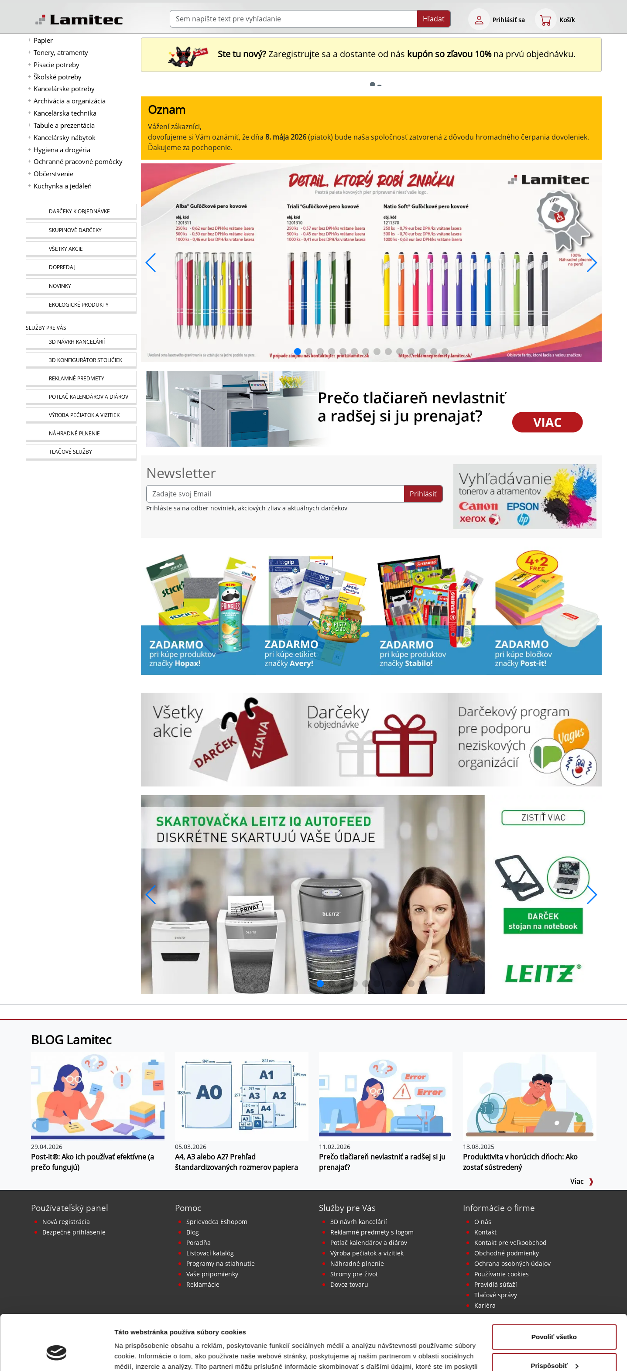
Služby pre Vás (347, 1208)
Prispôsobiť (554, 1318)
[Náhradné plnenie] (81, 433)
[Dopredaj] (81, 268)
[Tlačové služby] (81, 452)
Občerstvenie (53, 173)
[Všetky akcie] (81, 249)
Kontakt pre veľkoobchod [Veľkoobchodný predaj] (510, 1242)
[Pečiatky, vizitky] (81, 415)
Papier (43, 40)
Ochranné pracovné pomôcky (78, 161)
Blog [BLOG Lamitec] (192, 1232)
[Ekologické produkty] (81, 305)
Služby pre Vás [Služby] (46, 328)
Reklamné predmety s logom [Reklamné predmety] (372, 1232)
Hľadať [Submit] (434, 19)
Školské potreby (58, 76)
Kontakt (485, 1232)
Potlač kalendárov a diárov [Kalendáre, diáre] (368, 1242)
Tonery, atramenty (61, 52)
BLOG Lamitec (71, 1039)
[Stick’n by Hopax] (198, 610)
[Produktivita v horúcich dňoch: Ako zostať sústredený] (529, 1096)
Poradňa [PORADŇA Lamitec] (198, 1242)
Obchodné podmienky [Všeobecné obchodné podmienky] (506, 1253)
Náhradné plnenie (357, 1263)
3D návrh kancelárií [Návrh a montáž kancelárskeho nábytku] (358, 1221)
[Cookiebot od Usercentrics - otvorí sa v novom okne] (56, 1354)
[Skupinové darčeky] (81, 231)
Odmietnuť (554, 1346)
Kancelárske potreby (64, 88)
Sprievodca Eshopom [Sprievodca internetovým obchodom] (216, 1221)
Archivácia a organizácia (70, 100)
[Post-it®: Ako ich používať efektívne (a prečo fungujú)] (97, 1096)
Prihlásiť (423, 494)
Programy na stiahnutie (220, 1263)
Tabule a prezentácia (64, 125)
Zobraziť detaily (139, 1353)
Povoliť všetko (554, 1289)
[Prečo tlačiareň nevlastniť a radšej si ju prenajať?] (385, 1096)
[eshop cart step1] (546, 19)
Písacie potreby (56, 64)
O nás (482, 1221)
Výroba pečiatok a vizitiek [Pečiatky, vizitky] (367, 1253)
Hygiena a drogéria (62, 149)
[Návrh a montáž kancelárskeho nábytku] (81, 342)
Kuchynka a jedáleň (63, 185)
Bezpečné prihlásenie (74, 1232)
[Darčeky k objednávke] (81, 212)
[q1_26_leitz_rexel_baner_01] (371, 894)
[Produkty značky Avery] (313, 610)
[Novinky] (81, 286)
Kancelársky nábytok (65, 137)
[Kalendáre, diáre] (81, 397)
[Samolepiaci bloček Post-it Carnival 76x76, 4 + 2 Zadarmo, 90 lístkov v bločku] (544, 610)
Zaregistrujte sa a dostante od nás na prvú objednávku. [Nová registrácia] (371, 54)
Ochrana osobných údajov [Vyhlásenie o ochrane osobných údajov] (512, 1263)
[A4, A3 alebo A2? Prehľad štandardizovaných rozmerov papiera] (241, 1096)
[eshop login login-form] (479, 19)
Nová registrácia (66, 1221)
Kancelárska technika (65, 113)
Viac (582, 1181)
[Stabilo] (429, 610)
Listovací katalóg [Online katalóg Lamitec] (210, 1253)
